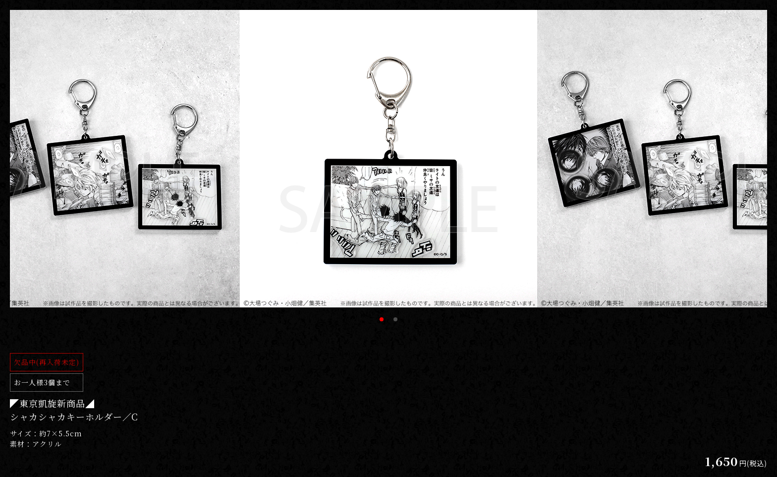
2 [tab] (395, 319)
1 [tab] (382, 319)
